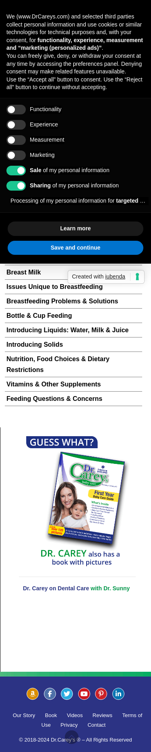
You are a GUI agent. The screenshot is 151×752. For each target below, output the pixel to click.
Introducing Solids (34, 344)
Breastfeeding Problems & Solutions (62, 301)
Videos (75, 715)
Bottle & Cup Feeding (39, 315)
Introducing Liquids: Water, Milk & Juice (67, 330)
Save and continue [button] (76, 247)
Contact (96, 725)
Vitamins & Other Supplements (53, 384)
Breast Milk (23, 272)
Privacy (69, 725)
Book (51, 715)
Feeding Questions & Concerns (54, 398)
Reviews (102, 715)
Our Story (24, 715)
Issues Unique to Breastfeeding (54, 286)
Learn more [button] (75, 228)
